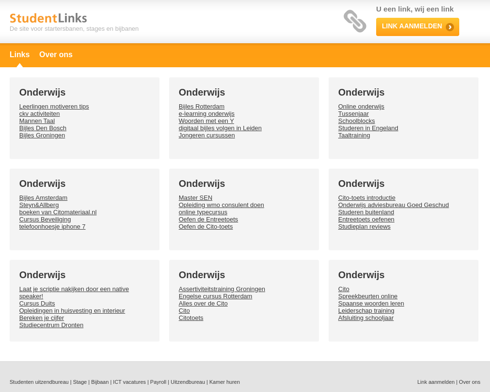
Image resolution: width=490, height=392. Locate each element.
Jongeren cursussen (207, 135)
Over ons (56, 54)
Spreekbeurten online (368, 296)
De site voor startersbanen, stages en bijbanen (74, 28)
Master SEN (195, 197)
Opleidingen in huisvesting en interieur (72, 310)
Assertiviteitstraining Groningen (222, 289)
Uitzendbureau (188, 382)
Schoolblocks (356, 120)
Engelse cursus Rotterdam (215, 296)
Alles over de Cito (203, 303)
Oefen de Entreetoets (208, 219)
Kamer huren (224, 382)
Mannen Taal (37, 120)
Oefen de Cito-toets (206, 226)
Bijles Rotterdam (201, 106)
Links (20, 54)
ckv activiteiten (39, 113)
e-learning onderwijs (206, 113)
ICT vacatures (129, 382)
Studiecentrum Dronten (51, 325)
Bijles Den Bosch (42, 128)
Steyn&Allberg (39, 204)
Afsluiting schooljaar (366, 317)
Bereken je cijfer (41, 317)
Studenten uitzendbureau (39, 382)
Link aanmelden (436, 382)
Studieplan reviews (364, 226)
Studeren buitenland (366, 212)
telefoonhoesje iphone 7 (52, 226)
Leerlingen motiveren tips (54, 106)
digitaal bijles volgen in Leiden (220, 128)
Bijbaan (100, 382)
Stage (80, 382)
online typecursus (203, 212)
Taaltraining (354, 135)
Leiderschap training (366, 310)
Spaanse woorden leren (371, 303)
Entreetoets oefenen (366, 219)
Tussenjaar (353, 113)
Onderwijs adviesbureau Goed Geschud (393, 204)
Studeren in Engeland (368, 128)
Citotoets (191, 317)
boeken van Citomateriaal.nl (58, 212)
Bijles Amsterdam (43, 197)
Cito (184, 310)
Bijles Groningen (42, 135)
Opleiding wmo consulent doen (221, 204)
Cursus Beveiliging (45, 219)
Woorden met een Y (206, 120)
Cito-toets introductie (366, 197)
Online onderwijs (361, 106)
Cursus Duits (37, 303)
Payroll (158, 382)
